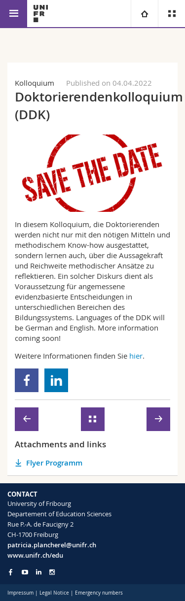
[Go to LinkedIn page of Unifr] (38, 572)
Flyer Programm (54, 463)
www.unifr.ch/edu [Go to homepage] (35, 555)
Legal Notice (54, 593)
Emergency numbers (99, 593)
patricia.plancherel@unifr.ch (51, 544)
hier (136, 356)
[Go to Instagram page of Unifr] (52, 572)
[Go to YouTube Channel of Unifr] (25, 572)
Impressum (20, 593)
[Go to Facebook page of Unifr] (10, 572)
